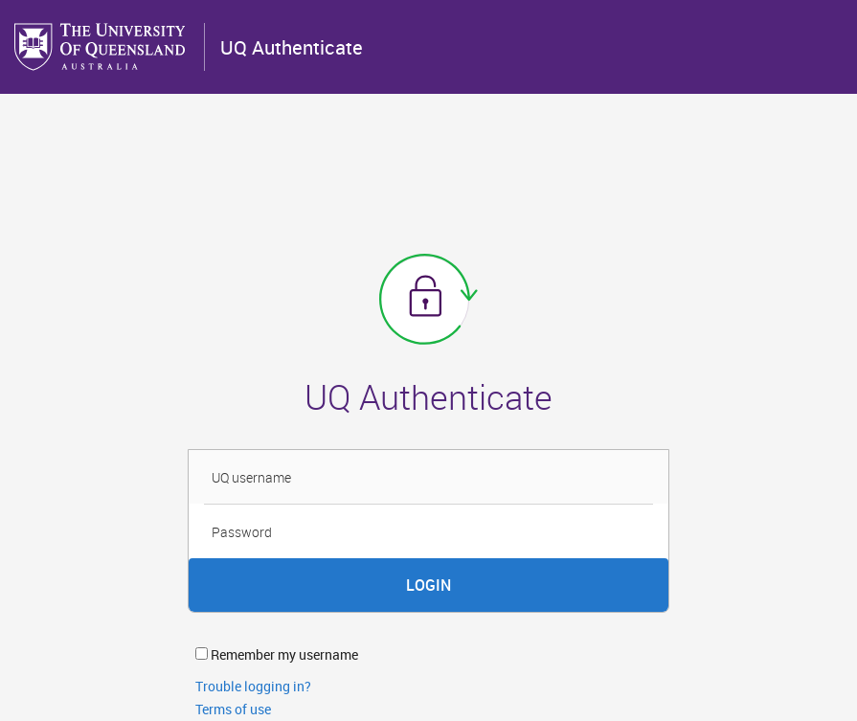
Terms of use (233, 709)
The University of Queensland (101, 47)
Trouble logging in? (253, 686)
